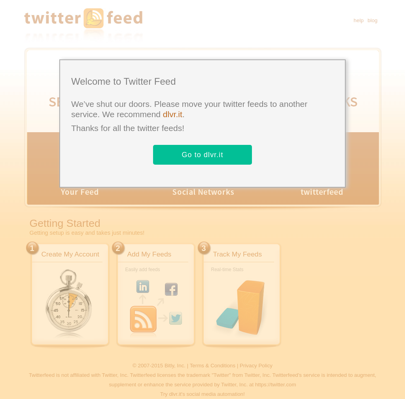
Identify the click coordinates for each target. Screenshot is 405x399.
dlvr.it (172, 114)
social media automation (215, 394)
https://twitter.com (275, 385)
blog (372, 20)
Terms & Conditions (213, 366)
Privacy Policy (256, 366)
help (358, 20)
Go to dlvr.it (202, 155)
